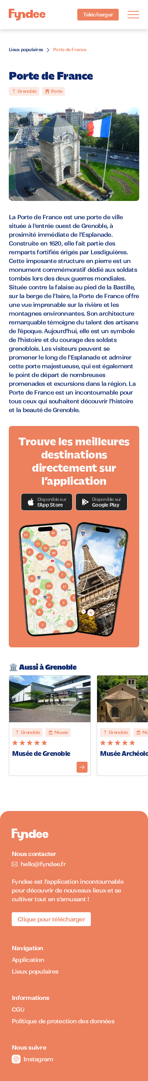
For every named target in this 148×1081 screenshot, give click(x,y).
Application (28, 959)
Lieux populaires (26, 49)
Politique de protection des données (63, 1021)
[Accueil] (27, 15)
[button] (47, 502)
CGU (18, 1009)
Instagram (32, 1059)
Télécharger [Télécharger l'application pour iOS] (98, 14)
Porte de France (69, 49)
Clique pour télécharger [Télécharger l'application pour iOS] (51, 919)
